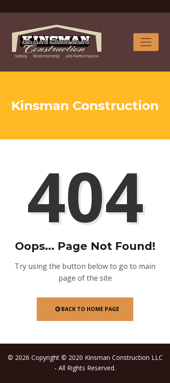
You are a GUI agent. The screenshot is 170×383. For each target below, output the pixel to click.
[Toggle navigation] (146, 42)
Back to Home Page (87, 309)
